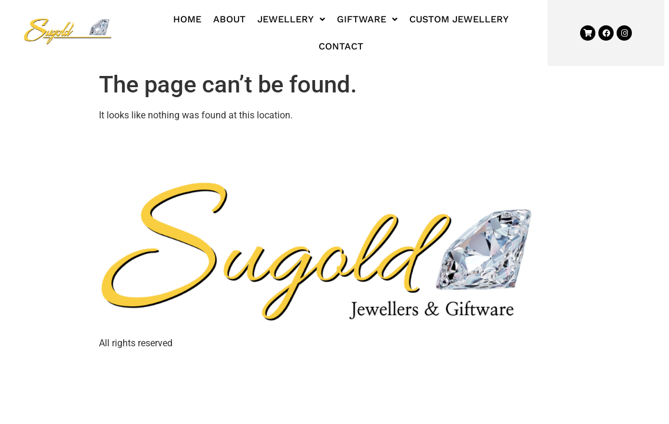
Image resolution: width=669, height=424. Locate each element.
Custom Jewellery (459, 19)
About (229, 19)
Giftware (367, 19)
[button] (291, 19)
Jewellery (291, 19)
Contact (341, 46)
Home (187, 19)
